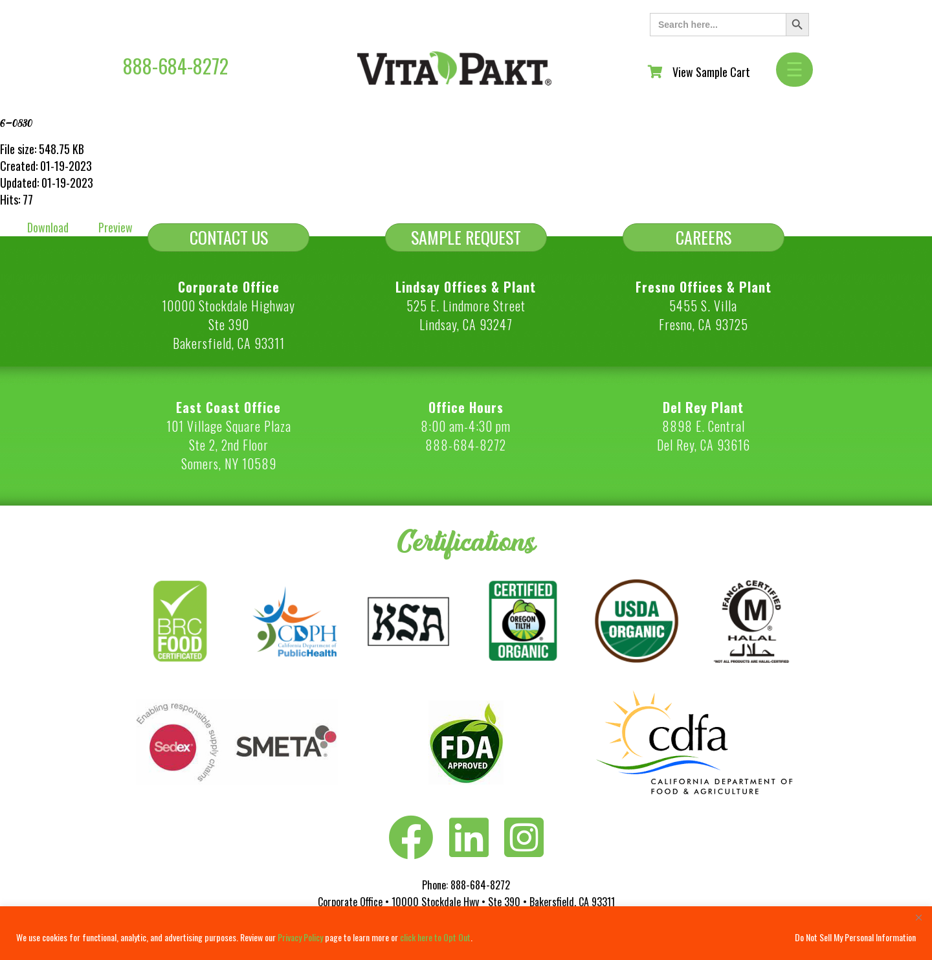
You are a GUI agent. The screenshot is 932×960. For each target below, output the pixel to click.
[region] (466, 933)
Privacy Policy (300, 937)
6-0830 (16, 123)
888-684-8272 (175, 65)
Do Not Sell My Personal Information (855, 937)
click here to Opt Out (435, 937)
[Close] (918, 917)
